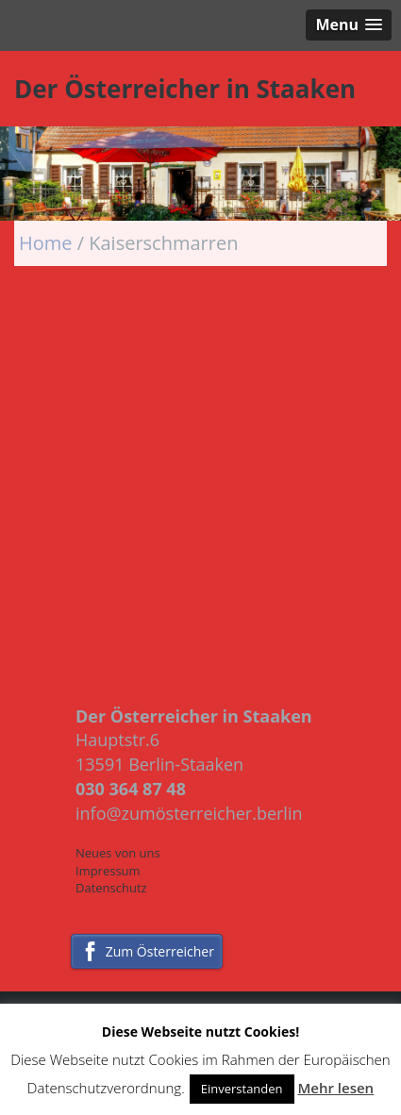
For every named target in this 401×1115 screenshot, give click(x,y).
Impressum (108, 870)
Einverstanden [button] (242, 1088)
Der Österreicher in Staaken (185, 89)
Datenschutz (111, 887)
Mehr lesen (335, 1087)
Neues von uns (117, 852)
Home (48, 243)
